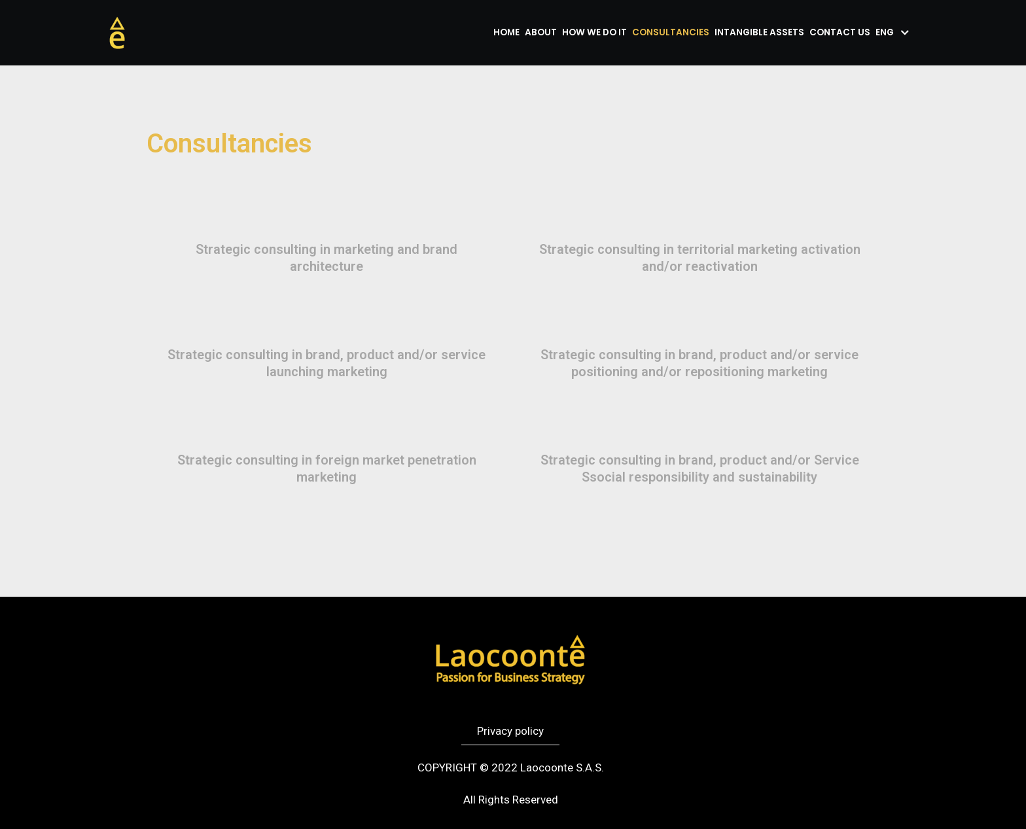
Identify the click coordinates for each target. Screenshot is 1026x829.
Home (506, 32)
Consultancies (670, 32)
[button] (510, 731)
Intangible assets (759, 32)
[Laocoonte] (117, 32)
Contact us (839, 32)
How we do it (594, 32)
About (541, 32)
